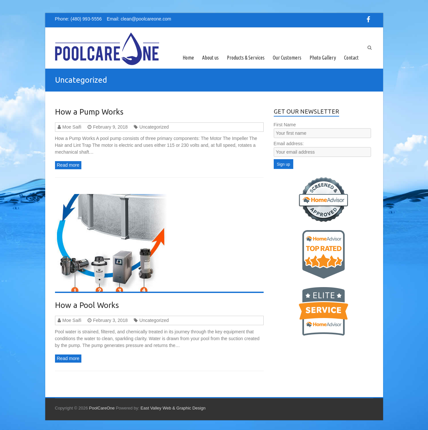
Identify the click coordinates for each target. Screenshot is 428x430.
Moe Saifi (71, 127)
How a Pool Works (87, 305)
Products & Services (246, 58)
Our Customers (287, 58)
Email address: (289, 143)
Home (188, 58)
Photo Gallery (323, 58)
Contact (351, 58)
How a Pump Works (89, 111)
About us (210, 58)
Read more (68, 165)
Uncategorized (154, 127)
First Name (285, 124)
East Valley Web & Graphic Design (173, 408)
